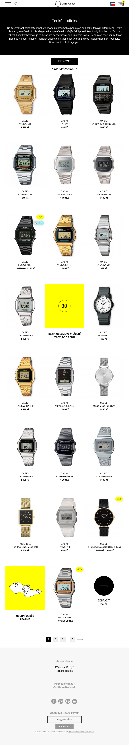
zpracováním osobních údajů (80, 732)
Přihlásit (64, 726)
